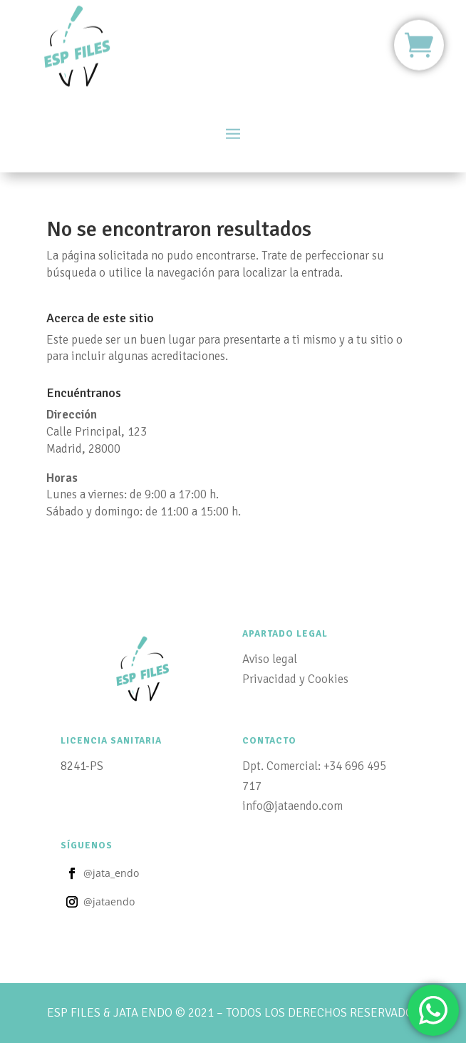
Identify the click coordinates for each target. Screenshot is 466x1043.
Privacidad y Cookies (295, 679)
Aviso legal (269, 659)
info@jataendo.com (292, 805)
